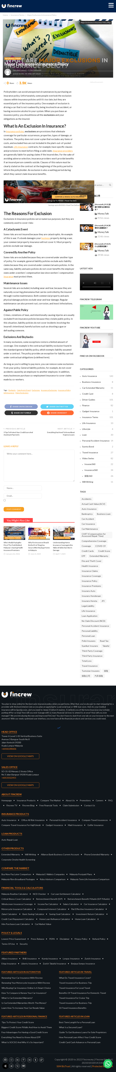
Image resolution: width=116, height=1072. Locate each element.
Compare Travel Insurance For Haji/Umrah (21, 825)
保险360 (98, 476)
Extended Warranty (11, 854)
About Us (70, 800)
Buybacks (12, 390)
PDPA (52, 939)
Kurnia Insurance (50, 958)
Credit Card (97, 394)
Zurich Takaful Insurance (54, 963)
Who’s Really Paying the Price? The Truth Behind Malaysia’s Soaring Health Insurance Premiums (13, 546)
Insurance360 (98, 470)
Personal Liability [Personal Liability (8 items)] (90, 631)
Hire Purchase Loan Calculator (16, 924)
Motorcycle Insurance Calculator (17, 909)
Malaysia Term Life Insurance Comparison (90, 879)
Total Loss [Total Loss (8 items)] (87, 661)
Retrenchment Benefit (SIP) (49, 899)
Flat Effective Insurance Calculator (87, 909)
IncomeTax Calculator (48, 904)
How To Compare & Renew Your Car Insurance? (24, 993)
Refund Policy (98, 939)
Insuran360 (98, 464)
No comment (35, 70)
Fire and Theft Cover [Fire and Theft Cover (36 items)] (91, 561)
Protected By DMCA (102, 1066)
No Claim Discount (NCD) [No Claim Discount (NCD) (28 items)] (93, 621)
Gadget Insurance (97, 411)
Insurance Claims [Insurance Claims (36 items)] (90, 571)
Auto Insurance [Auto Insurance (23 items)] (89, 509)
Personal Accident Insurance (97, 441)
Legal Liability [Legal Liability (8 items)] (88, 606)
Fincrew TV (11, 805)
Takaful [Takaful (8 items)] (105, 646)
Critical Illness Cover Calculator (16, 899)
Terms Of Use (8, 944)
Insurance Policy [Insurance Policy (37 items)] (89, 581)
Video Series (97, 458)
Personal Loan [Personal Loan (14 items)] (88, 636)
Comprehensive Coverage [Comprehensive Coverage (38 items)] (94, 541)
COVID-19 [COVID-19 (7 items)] (100, 546)
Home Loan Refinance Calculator (54, 919)
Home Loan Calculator (85, 919)
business (45, 238)
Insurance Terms (12, 58)
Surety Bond (97, 446)
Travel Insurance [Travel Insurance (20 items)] (90, 666)
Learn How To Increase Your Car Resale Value (23, 1008)
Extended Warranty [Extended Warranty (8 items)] (99, 556)
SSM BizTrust (63, 1066)
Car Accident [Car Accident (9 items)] (88, 519)
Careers (99, 800)
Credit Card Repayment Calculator (18, 919)
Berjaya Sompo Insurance (83, 963)
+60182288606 (9, 749)
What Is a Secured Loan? (70, 1027)
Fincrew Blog (28, 805)
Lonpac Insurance (71, 958)
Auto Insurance (97, 376)
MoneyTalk (103, 213)
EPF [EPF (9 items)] (83, 556)
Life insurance (21, 146)
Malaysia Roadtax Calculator (15, 894)
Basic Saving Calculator (33, 914)
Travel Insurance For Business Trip (75, 982)
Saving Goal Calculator (59, 914)
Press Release (37, 939)
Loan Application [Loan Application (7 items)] (89, 616)
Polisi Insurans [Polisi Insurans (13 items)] (88, 641)
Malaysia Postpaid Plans (81, 874)
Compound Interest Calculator (51, 909)
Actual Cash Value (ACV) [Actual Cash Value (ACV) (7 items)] (93, 504)
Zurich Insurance (93, 958)
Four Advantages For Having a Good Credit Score (25, 1032)
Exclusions (36, 390)
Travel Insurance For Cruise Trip (74, 998)
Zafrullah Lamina (19, 70)
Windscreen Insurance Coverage (17, 904)
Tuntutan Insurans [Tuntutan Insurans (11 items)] (91, 671)
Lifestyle (97, 429)
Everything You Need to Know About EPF (21, 1037)
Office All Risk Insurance (33, 820)
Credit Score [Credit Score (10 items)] (104, 551)
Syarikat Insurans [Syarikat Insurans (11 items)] (90, 646)
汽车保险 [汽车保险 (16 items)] (99, 676)
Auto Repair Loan (10, 839)
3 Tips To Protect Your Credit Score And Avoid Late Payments (18, 433)
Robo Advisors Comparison (52, 879)
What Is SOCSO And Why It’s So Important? (23, 1042)
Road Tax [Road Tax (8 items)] (104, 641)
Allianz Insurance (10, 958)
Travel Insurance (97, 452)
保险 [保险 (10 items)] (106, 671)
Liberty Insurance (29, 963)
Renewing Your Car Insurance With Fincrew (22, 977)
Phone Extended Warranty (96, 854)
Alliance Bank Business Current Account (60, 854)
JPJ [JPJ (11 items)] (103, 601)
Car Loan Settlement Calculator (66, 894)
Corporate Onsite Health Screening (18, 859)
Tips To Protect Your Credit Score (18, 1022)
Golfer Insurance (95, 825)
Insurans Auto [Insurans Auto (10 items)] (88, 591)
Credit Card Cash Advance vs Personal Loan (79, 1042)
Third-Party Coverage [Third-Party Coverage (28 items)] (92, 651)
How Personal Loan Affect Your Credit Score (80, 1037)
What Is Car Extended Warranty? (17, 998)
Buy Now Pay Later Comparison (16, 874)
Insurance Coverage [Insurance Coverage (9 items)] (91, 576)
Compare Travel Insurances (95, 820)
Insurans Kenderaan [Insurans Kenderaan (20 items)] (91, 596)
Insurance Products (26, 800)
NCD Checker (39, 894)
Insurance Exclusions (49, 390)
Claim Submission (71, 805)
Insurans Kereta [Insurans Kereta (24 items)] (89, 601)
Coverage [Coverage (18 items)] (86, 546)
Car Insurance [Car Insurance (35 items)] (88, 524)
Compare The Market (50, 800)
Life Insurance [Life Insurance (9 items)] (88, 611)
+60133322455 (9, 777)
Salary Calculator (71, 904)
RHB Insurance (30, 958)
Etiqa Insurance (9, 963)
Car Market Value (43, 924)
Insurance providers (63, 150)
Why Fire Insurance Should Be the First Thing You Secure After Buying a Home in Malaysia (39, 546)
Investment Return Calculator (90, 914)
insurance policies (15, 131)
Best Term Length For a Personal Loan (77, 1022)
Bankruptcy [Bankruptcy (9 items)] (87, 514)
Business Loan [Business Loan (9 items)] (104, 514)
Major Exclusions (21, 393)
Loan (97, 435)
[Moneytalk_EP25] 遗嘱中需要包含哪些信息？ (103, 206)
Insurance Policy (64, 390)
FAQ (110, 800)
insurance (8, 276)
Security (24, 944)
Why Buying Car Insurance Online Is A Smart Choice (26, 988)
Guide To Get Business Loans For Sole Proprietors (82, 1032)
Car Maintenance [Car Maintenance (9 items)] (90, 529)
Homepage (7, 800)
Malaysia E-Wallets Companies (50, 874)
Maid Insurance (75, 825)
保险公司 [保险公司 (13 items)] (86, 676)
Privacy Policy (80, 939)
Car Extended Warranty (97, 388)
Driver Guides (97, 400)
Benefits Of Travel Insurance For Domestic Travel (82, 993)
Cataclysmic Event (24, 390)
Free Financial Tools (48, 805)
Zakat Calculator (9, 914)
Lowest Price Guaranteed (14, 939)
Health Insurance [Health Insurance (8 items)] (90, 566)
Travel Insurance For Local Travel (74, 988)
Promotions (85, 800)
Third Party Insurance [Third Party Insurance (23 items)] (92, 656)
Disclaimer (64, 939)
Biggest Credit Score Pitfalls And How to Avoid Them (27, 1027)
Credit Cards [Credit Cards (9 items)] (88, 551)
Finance (97, 405)
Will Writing (97, 482)
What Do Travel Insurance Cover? (75, 977)
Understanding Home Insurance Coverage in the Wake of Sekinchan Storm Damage (63, 546)
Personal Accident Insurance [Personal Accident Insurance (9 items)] (95, 626)
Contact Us (89, 805)
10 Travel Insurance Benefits (72, 1008)
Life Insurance (9, 393)
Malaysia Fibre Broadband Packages (18, 879)
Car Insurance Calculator (95, 904)
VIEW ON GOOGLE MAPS (20, 756)
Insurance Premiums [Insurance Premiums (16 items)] (91, 586)
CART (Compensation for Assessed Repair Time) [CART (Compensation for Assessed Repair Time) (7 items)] (94, 535)
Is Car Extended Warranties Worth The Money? (24, 1003)
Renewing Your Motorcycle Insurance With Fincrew (26, 982)
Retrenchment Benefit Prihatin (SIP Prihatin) (89, 899)
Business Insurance (97, 382)
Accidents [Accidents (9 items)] (86, 499)
